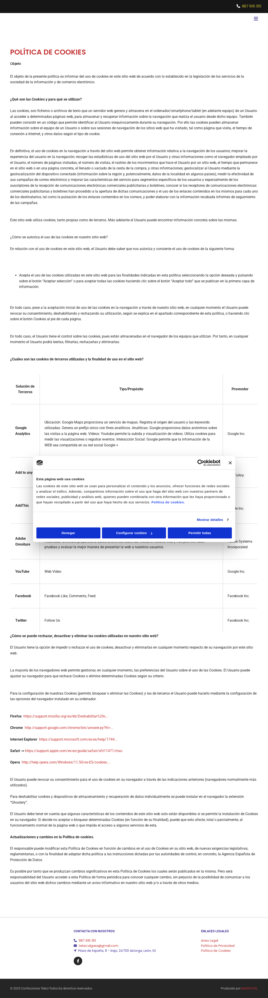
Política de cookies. (168, 502)
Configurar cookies (134, 533)
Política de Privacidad (218, 945)
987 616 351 (251, 6)
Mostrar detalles (210, 520)
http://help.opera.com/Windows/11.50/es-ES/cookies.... (66, 762)
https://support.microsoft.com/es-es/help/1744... (78, 739)
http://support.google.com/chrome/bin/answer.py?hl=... (69, 728)
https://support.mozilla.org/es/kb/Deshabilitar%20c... (65, 716)
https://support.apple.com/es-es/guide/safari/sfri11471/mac (73, 751)
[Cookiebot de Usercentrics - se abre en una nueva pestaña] (200, 462)
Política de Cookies (216, 950)
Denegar (68, 533)
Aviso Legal (209, 940)
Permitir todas (199, 533)
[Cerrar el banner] (230, 462)
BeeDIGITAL (249, 988)
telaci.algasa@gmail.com (98, 945)
